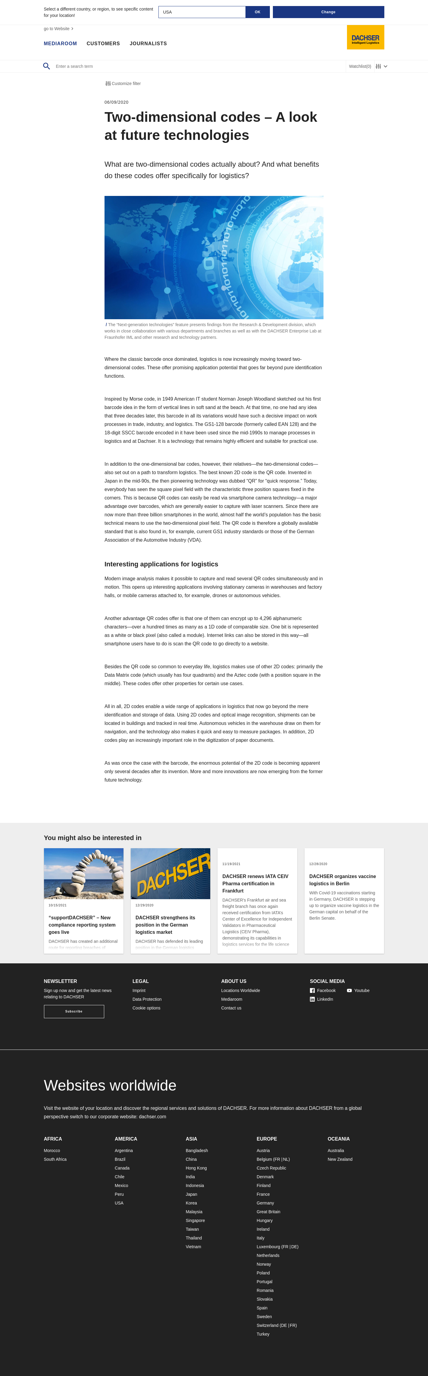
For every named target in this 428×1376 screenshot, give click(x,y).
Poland (263, 1273)
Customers (103, 43)
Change (328, 12)
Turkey (263, 1334)
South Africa (55, 1159)
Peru (119, 1194)
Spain (262, 1307)
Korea (191, 1203)
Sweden (264, 1316)
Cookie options (147, 1008)
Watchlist (360, 66)
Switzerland (267, 1325)
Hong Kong (196, 1168)
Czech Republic (271, 1168)
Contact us (231, 1008)
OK (258, 12)
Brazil (120, 1159)
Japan (191, 1194)
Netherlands (268, 1255)
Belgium (264, 1159)
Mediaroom (60, 43)
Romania (265, 1290)
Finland (263, 1185)
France (263, 1194)
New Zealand (340, 1159)
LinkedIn (321, 999)
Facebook (323, 990)
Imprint (139, 990)
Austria (263, 1150)
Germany (265, 1203)
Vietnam (193, 1246)
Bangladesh (197, 1150)
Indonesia (195, 1185)
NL (286, 1159)
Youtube (358, 990)
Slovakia (265, 1299)
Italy (260, 1238)
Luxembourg (268, 1246)
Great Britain (268, 1211)
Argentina (124, 1150)
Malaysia (194, 1211)
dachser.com (152, 1116)
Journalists (148, 43)
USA (119, 1203)
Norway (264, 1264)
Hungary (265, 1220)
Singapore (195, 1220)
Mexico (121, 1185)
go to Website (59, 28)
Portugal (264, 1281)
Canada (122, 1168)
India (190, 1176)
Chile (119, 1176)
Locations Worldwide (240, 990)
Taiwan (192, 1229)
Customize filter (123, 83)
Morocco (52, 1150)
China (191, 1159)
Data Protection (147, 999)
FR (277, 1159)
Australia (336, 1150)
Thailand (194, 1238)
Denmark (265, 1176)
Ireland (263, 1229)
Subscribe (74, 1011)
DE (294, 1246)
